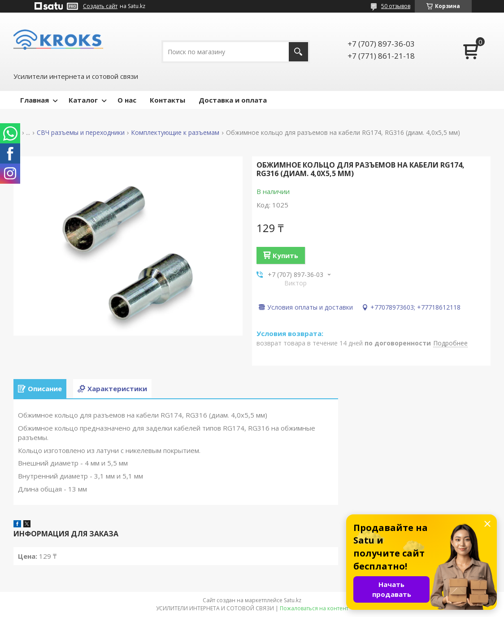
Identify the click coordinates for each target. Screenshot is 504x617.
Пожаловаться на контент (314, 608)
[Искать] (298, 51)
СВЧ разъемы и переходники (81, 133)
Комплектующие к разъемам (175, 133)
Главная (34, 99)
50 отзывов (395, 6)
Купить (285, 255)
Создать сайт (100, 6)
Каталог (83, 99)
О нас (126, 99)
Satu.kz (292, 600)
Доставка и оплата (233, 99)
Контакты (167, 99)
